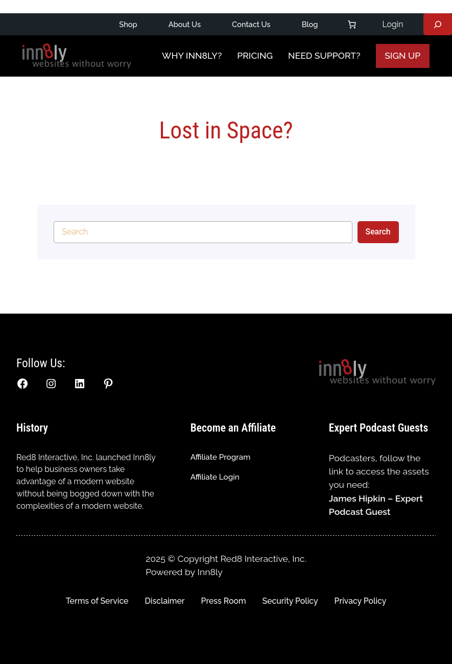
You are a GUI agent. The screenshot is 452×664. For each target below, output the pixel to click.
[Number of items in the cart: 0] (352, 24)
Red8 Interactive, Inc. (55, 457)
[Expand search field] (437, 24)
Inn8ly (210, 571)
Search (378, 231)
